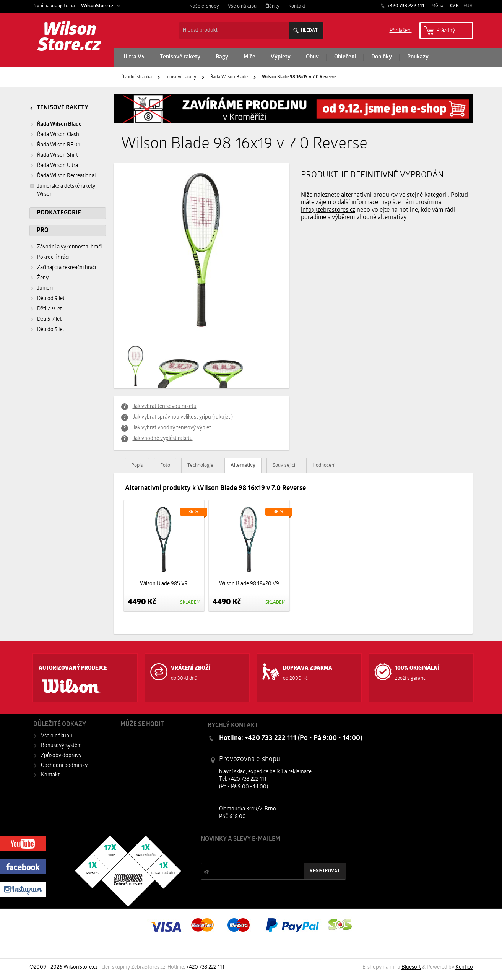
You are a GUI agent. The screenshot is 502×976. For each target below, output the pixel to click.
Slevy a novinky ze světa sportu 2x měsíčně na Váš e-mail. (266, 853)
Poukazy (418, 57)
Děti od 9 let (51, 299)
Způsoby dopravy (61, 755)
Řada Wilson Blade (229, 77)
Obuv (312, 57)
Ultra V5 (134, 57)
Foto (165, 465)
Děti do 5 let (50, 330)
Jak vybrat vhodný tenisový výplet (172, 428)
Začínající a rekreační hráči (66, 268)
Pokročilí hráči (53, 257)
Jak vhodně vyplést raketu (163, 439)
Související (284, 465)
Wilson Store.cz (69, 38)
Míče (249, 57)
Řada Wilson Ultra (57, 166)
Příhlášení (401, 30)
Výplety (281, 57)
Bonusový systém (61, 746)
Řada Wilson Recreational (66, 176)
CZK (454, 5)
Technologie (200, 465)
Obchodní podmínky (64, 765)
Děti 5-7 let (49, 319)
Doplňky (381, 57)
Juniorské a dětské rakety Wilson (62, 189)
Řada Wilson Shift (57, 155)
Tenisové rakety (180, 57)
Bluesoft (411, 967)
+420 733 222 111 (405, 5)
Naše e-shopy (204, 6)
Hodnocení (323, 465)
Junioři (45, 288)
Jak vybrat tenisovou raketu (165, 406)
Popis (137, 465)
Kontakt (296, 6)
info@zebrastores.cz (328, 210)
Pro (43, 230)
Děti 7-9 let (49, 309)
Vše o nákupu (242, 6)
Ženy (43, 278)
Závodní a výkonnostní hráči (69, 247)
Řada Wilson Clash (58, 135)
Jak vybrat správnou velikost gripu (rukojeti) (183, 417)
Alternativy (243, 465)
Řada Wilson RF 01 (58, 145)
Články (272, 6)
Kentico (464, 967)
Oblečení (345, 57)
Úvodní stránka (136, 77)
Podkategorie (59, 213)
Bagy (222, 57)
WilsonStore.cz (97, 5)
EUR (468, 5)
